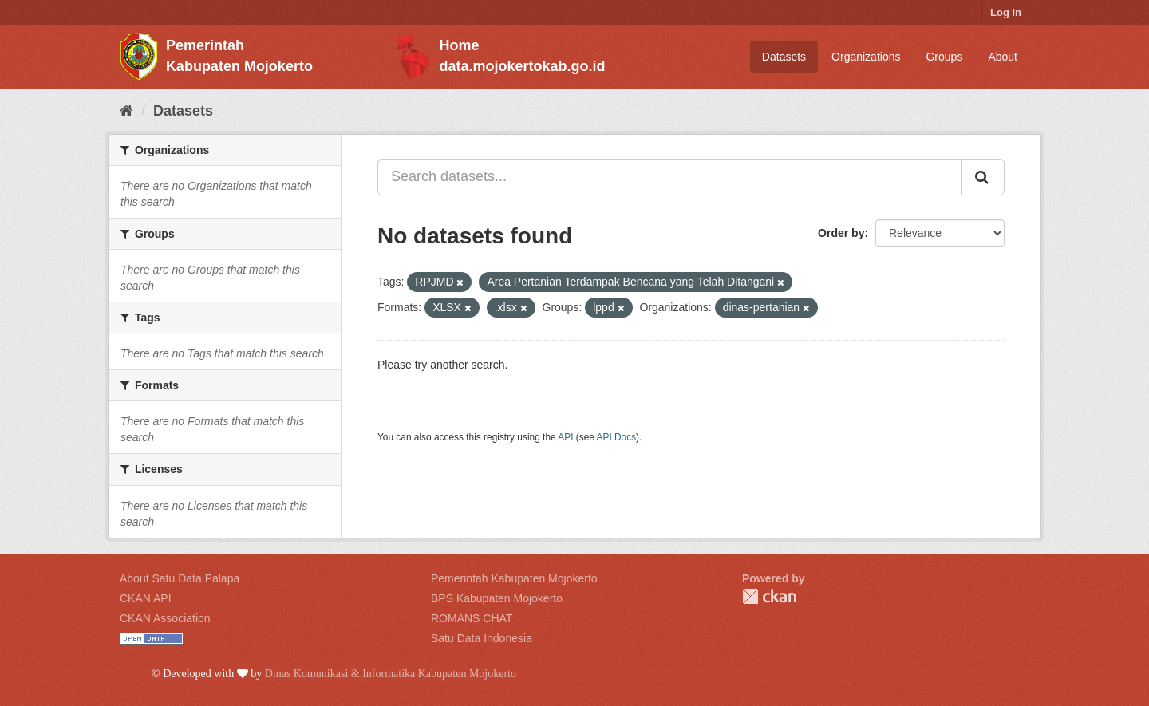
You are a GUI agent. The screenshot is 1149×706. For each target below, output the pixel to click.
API (565, 437)
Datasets (784, 56)
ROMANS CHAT (471, 618)
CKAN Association (165, 618)
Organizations (865, 56)
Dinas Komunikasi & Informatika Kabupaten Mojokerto (390, 674)
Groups (944, 56)
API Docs (617, 437)
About (1002, 56)
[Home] (126, 111)
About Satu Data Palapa (179, 578)
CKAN (769, 596)
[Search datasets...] (669, 177)
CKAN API (146, 598)
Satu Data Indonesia (481, 638)
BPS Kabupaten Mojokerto (497, 598)
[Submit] (983, 177)
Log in (1005, 12)
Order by (841, 233)
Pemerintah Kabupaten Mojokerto (514, 578)
